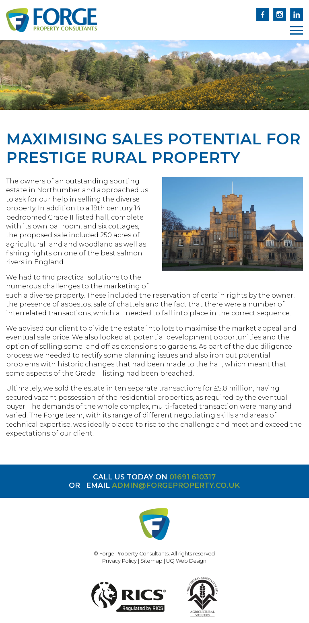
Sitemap (151, 561)
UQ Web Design (186, 561)
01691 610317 (192, 477)
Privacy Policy (119, 561)
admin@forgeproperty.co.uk (176, 485)
